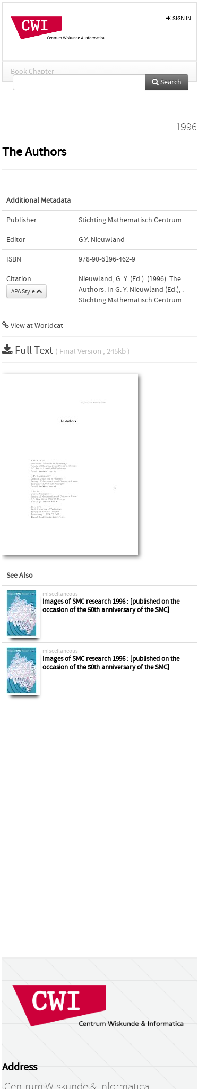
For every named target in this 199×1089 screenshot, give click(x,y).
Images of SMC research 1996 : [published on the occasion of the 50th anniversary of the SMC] (110, 606)
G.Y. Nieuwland (102, 240)
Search (166, 82)
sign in (178, 18)
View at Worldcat (32, 325)
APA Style (26, 291)
